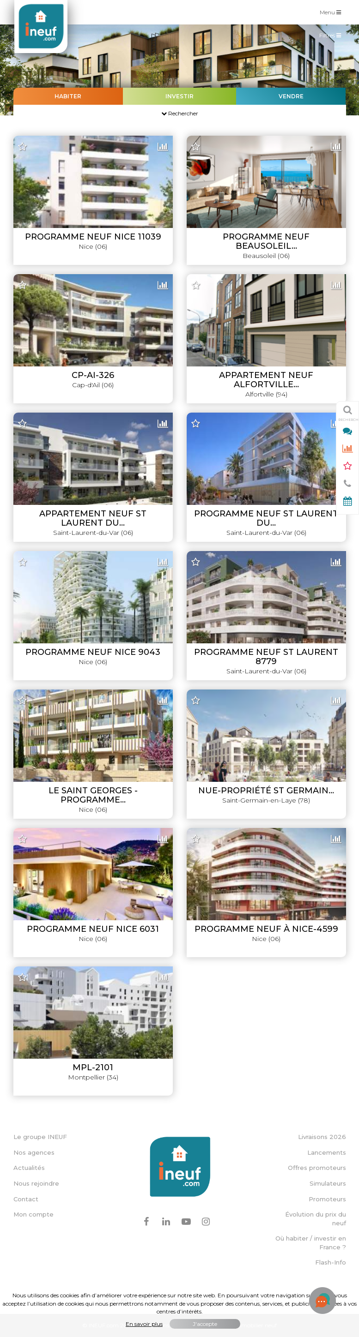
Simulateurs (328, 1183)
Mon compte (33, 1214)
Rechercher (179, 113)
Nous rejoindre (36, 1183)
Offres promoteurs (317, 1167)
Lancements (326, 1152)
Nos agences (34, 1152)
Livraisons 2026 (322, 1136)
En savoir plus (144, 1323)
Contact (25, 1199)
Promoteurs (327, 1199)
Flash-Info (330, 1262)
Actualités (29, 1167)
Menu (332, 12)
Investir (179, 96)
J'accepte (205, 1323)
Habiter (68, 96)
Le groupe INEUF (40, 1136)
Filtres (332, 37)
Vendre (291, 96)
